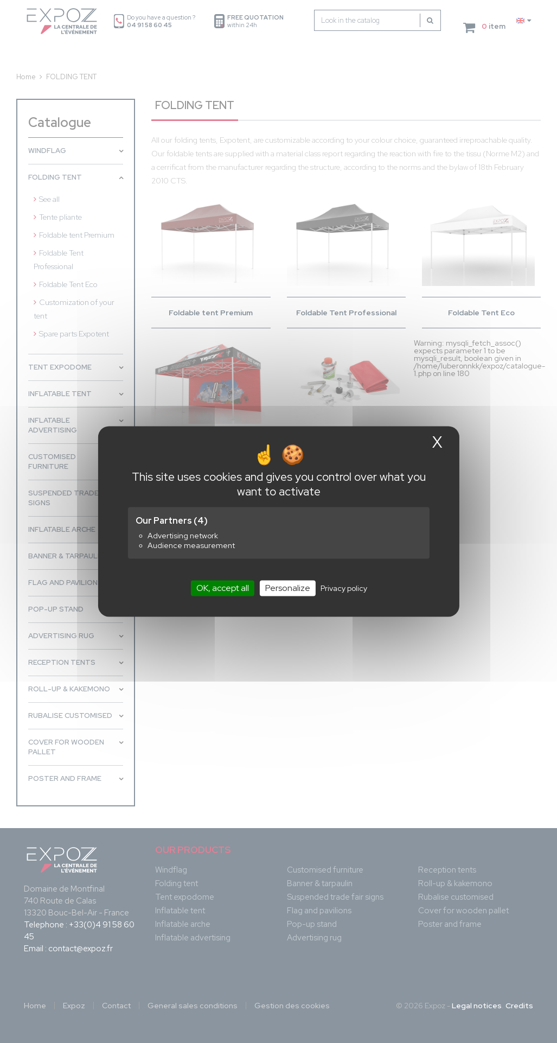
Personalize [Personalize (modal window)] (287, 588)
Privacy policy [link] (344, 588)
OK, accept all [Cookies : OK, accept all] (222, 588)
